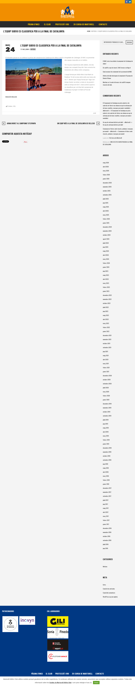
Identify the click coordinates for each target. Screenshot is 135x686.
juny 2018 (105, 464)
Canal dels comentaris (109, 593)
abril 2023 (106, 279)
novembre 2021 (107, 339)
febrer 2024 (106, 263)
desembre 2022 (107, 295)
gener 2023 (106, 291)
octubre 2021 (106, 343)
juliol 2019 (105, 420)
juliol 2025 (106, 199)
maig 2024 (106, 251)
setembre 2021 (107, 347)
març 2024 (106, 259)
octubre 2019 (106, 412)
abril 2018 (105, 472)
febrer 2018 (106, 480)
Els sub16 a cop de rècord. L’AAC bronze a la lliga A (117, 68)
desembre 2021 (107, 335)
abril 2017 (105, 512)
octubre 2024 (106, 235)
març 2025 (106, 215)
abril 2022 (106, 319)
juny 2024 (105, 247)
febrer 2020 (106, 395)
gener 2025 (106, 223)
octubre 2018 (106, 456)
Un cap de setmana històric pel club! (113, 125)
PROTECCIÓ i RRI (62, 674)
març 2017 (106, 516)
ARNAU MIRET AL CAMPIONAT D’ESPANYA (21, 123)
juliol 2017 (105, 500)
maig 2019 (106, 428)
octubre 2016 (106, 536)
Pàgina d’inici (37, 674)
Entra (104, 585)
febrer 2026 (106, 175)
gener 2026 (106, 179)
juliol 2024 (106, 243)
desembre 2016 (107, 528)
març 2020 (106, 391)
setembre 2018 (107, 460)
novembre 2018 (107, 452)
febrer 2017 (106, 520)
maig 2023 (106, 275)
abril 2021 (105, 359)
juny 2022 (105, 311)
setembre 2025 (107, 195)
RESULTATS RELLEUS (11, 97)
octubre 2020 (106, 379)
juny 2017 (105, 504)
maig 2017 (106, 508)
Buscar (129, 42)
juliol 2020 (106, 387)
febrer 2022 (106, 327)
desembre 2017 (107, 488)
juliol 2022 (106, 307)
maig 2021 (106, 355)
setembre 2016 (107, 540)
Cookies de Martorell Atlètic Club (60, 682)
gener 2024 (106, 267)
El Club (49, 674)
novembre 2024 (107, 231)
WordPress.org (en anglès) (110, 597)
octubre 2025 (106, 191)
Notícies (94, 31)
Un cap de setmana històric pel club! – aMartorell (116, 122)
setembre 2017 (107, 496)
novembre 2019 (107, 408)
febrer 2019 (106, 440)
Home (88, 31)
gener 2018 (106, 484)
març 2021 (106, 363)
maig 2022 (106, 315)
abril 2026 (106, 166)
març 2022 (106, 323)
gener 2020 (106, 400)
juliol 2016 (105, 544)
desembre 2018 (107, 448)
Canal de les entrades (109, 589)
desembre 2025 (107, 183)
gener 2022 (106, 331)
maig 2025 (106, 207)
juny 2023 (105, 271)
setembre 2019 (107, 416)
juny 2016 (105, 548)
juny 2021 (105, 351)
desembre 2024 (107, 227)
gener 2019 (106, 444)
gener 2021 (106, 371)
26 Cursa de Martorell (82, 674)
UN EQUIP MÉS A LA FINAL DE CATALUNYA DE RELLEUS (76, 123)
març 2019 (106, 436)
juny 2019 (105, 424)
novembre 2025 (107, 187)
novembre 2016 (107, 532)
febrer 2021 (106, 367)
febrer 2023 (106, 287)
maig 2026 (106, 162)
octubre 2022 (106, 303)
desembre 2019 (107, 404)
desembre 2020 (107, 375)
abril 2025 (106, 211)
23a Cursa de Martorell (115, 138)
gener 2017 (106, 524)
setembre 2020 (107, 383)
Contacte (99, 674)
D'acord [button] (96, 682)
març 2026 (106, 170)
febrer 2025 (106, 219)
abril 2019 (105, 432)
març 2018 (106, 476)
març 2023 (106, 283)
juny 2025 (105, 203)
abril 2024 (106, 255)
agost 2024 (106, 239)
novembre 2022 (107, 299)
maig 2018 (106, 468)
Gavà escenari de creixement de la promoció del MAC (117, 72)
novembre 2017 (107, 492)
